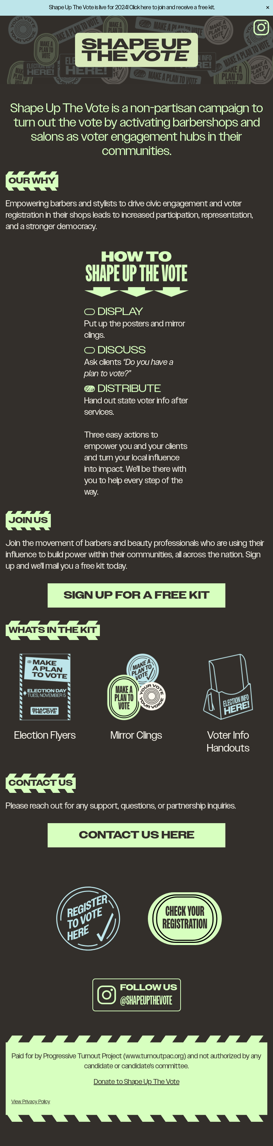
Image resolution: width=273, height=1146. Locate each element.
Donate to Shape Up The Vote (137, 1081)
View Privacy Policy (30, 1102)
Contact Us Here (136, 835)
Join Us (28, 520)
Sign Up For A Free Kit (137, 595)
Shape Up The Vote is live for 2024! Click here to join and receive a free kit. (132, 7)
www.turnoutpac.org (154, 1056)
